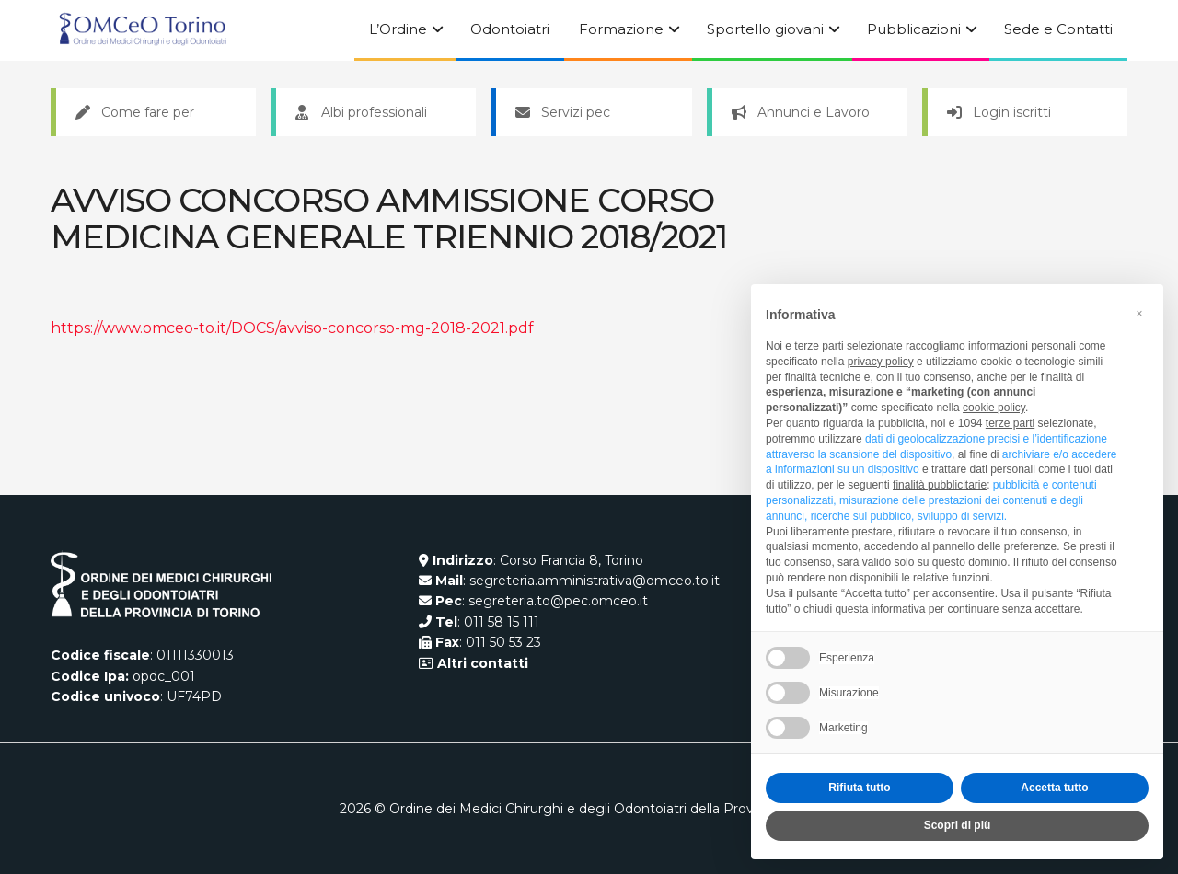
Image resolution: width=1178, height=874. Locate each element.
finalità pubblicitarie (940, 484)
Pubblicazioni (914, 29)
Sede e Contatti (1058, 29)
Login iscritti (999, 112)
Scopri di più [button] (957, 825)
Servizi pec (562, 112)
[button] (1139, 313)
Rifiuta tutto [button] (859, 787)
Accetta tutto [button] (1054, 787)
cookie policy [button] (994, 407)
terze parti (1010, 423)
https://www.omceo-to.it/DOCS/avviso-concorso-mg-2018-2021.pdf (292, 328)
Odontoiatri (509, 29)
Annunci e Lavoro (801, 112)
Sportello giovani (765, 29)
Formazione (621, 29)
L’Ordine (398, 29)
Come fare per (134, 112)
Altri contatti (480, 663)
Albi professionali (361, 112)
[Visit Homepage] (143, 30)
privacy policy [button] (881, 361)
